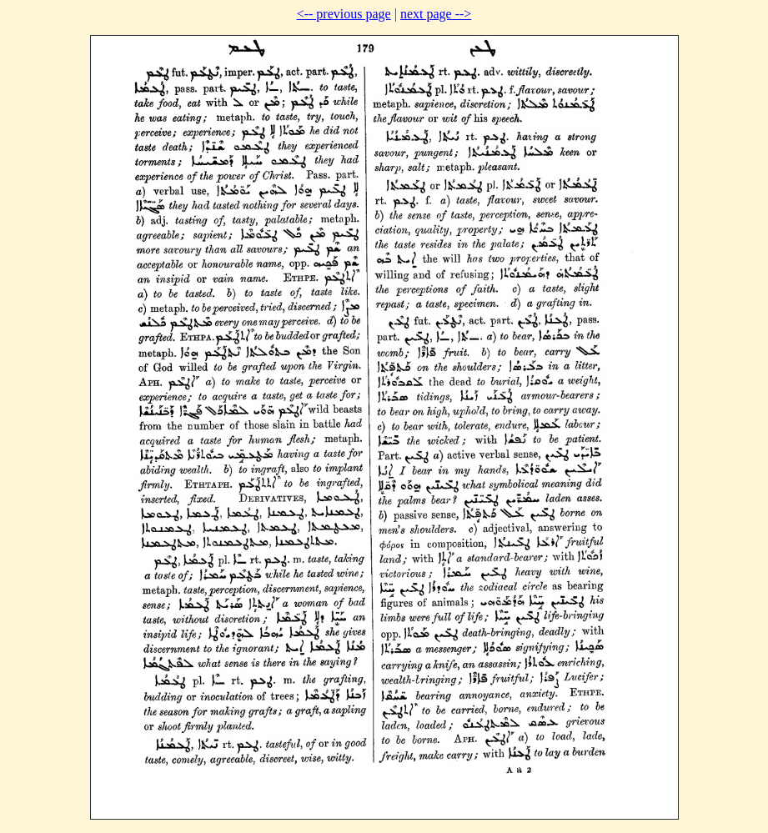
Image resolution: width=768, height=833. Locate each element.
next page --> (435, 14)
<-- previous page (344, 14)
